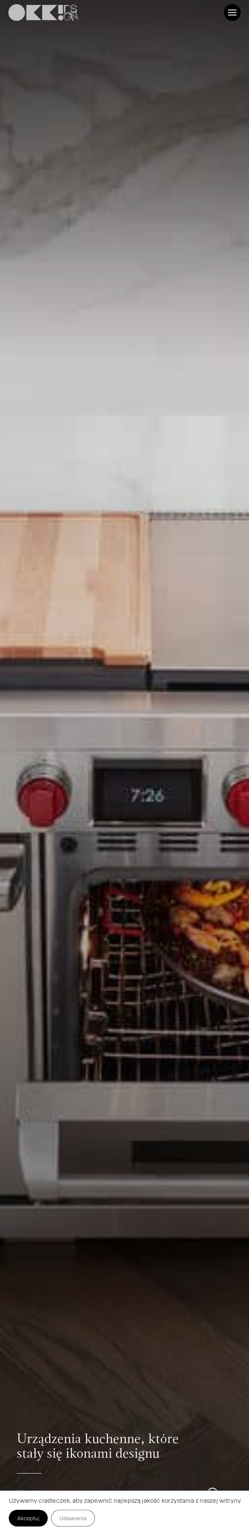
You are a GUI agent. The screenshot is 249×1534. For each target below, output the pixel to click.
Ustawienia (73, 1518)
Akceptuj (28, 1518)
